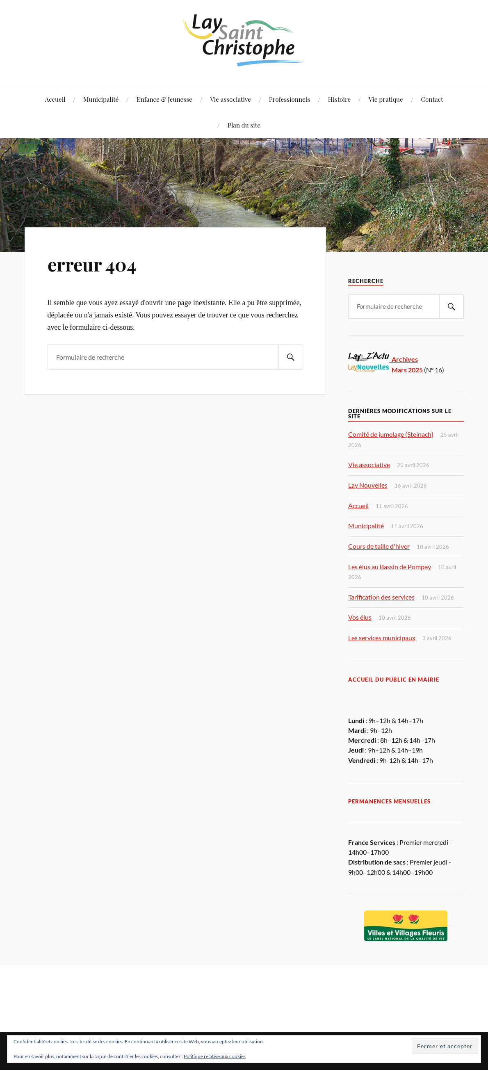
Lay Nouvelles (368, 485)
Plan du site (244, 125)
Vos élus (360, 617)
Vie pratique (386, 99)
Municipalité (101, 99)
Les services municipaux (381, 637)
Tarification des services (381, 597)
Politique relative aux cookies (215, 1056)
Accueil (55, 99)
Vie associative (230, 99)
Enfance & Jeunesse (164, 99)
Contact (432, 99)
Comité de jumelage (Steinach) (390, 434)
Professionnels (289, 99)
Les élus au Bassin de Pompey (389, 566)
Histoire (339, 99)
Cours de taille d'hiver (379, 546)
